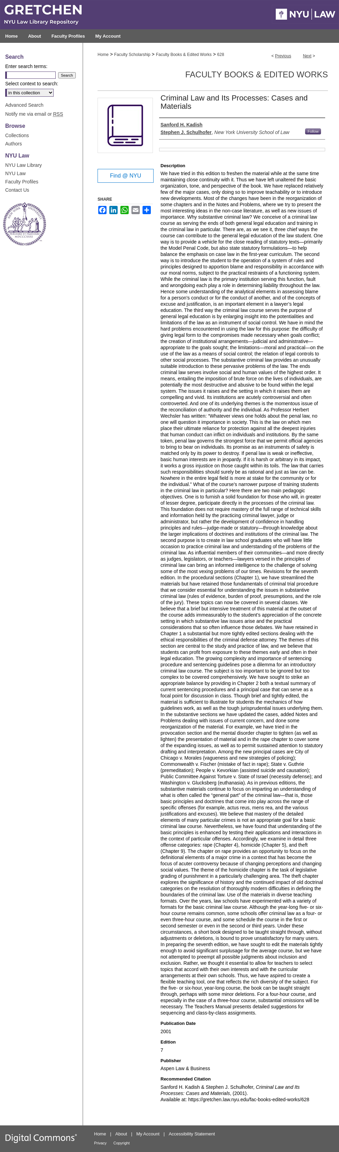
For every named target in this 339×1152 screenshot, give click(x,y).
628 (220, 54)
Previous (283, 56)
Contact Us (17, 190)
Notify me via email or (34, 114)
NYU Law (15, 173)
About (121, 1133)
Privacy (100, 1143)
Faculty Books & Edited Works (184, 54)
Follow (313, 131)
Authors (13, 143)
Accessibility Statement (192, 1133)
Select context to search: (31, 83)
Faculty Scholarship (132, 54)
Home (103, 54)
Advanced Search (24, 105)
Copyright (121, 1143)
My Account (147, 1133)
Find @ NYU (125, 176)
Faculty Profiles (21, 181)
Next (307, 56)
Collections (17, 135)
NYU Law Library (23, 165)
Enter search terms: (26, 66)
